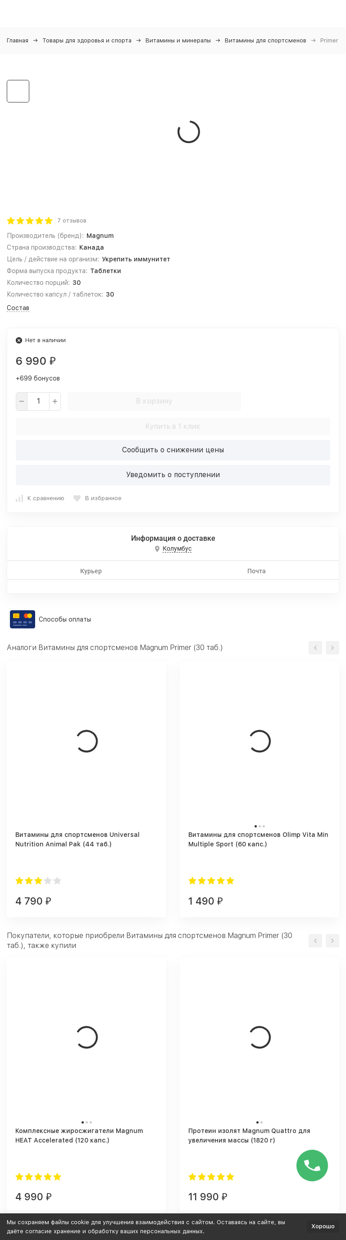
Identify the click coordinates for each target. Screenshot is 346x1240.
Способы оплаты (65, 619)
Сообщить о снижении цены (173, 450)
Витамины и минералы (178, 40)
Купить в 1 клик (173, 426)
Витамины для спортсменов (265, 40)
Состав (18, 307)
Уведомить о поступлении (173, 474)
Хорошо (323, 1226)
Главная (17, 40)
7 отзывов (71, 220)
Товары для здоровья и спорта (87, 40)
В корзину (154, 401)
